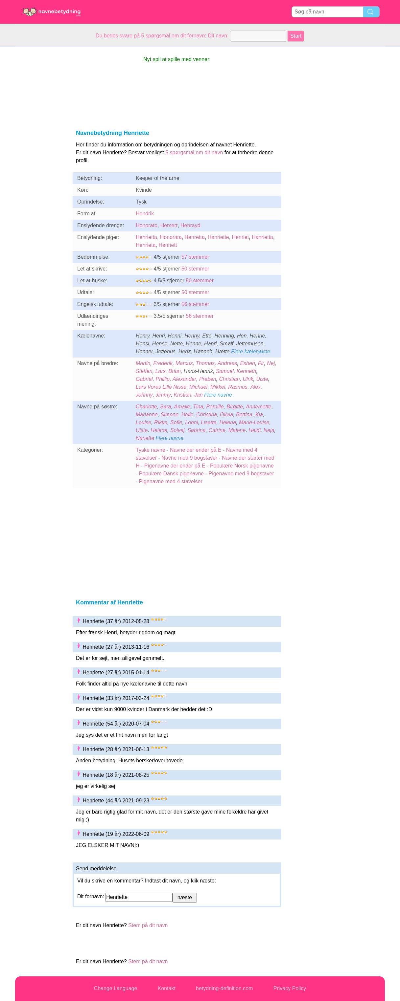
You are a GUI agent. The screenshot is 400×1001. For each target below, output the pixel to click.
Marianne (147, 414)
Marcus (184, 363)
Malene (237, 430)
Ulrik (248, 379)
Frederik (163, 363)
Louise (143, 422)
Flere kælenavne (250, 351)
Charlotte (146, 406)
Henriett (167, 245)
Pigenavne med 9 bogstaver (241, 473)
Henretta (195, 237)
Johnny (144, 395)
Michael (198, 387)
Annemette (258, 406)
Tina (198, 406)
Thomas (205, 363)
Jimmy (163, 395)
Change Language (115, 988)
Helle (187, 414)
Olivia (226, 414)
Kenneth (246, 371)
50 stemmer (195, 269)
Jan (198, 395)
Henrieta (145, 245)
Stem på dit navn (148, 925)
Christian (229, 379)
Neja (269, 430)
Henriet (240, 237)
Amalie (182, 406)
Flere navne (218, 395)
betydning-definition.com (224, 988)
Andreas (227, 363)
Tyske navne (150, 450)
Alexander (184, 379)
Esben (247, 363)
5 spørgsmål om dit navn (194, 152)
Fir (261, 363)
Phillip (162, 379)
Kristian (182, 395)
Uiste (262, 379)
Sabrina (196, 430)
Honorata (171, 237)
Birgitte (234, 406)
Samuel (225, 371)
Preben (207, 379)
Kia (259, 414)
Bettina (244, 414)
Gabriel (144, 379)
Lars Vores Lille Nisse (161, 387)
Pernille (215, 406)
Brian (175, 371)
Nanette (145, 438)
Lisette (208, 422)
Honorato (146, 225)
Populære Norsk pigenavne (242, 465)
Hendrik (145, 213)
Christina (206, 414)
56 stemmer (195, 304)
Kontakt (167, 988)
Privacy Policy (289, 988)
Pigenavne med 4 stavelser (170, 481)
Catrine (216, 430)
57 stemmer (195, 257)
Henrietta (146, 237)
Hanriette (218, 237)
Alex (255, 387)
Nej (271, 363)
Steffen (144, 371)
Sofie (176, 422)
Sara (165, 406)
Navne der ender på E (196, 450)
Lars (160, 371)
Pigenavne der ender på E (174, 465)
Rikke (160, 422)
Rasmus (237, 387)
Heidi (254, 430)
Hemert (168, 225)
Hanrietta (262, 237)
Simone (169, 414)
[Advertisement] (41, 145)
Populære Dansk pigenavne (171, 473)
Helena (227, 422)
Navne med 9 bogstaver (189, 458)
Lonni (191, 422)
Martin (143, 363)
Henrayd (190, 225)
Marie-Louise (254, 422)
